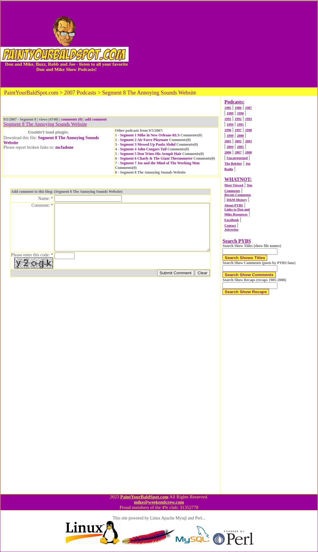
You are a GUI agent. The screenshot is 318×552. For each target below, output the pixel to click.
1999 (230, 135)
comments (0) (71, 119)
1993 (248, 119)
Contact (230, 225)
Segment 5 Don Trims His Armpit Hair (150, 154)
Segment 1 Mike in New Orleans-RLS (149, 135)
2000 (240, 135)
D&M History (237, 199)
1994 (230, 124)
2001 (227, 141)
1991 (227, 119)
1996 (227, 130)
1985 (227, 107)
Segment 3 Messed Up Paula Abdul (147, 144)
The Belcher (233, 163)
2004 (230, 146)
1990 (240, 113)
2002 (238, 141)
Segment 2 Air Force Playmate (144, 140)
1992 (238, 119)
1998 (248, 130)
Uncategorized (237, 158)
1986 (238, 107)
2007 (238, 152)
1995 (240, 124)
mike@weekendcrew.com (159, 502)
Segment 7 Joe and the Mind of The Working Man (160, 163)
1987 (248, 107)
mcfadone (64, 147)
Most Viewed (233, 185)
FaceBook (231, 220)
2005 (240, 146)
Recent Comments (237, 195)
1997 (238, 130)
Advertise (231, 229)
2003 (248, 141)
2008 (248, 152)
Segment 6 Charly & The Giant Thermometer (156, 158)
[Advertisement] (223, 44)
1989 (230, 113)
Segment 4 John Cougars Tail (143, 149)
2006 (227, 152)
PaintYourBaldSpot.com (144, 496)
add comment (96, 119)
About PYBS (233, 205)
